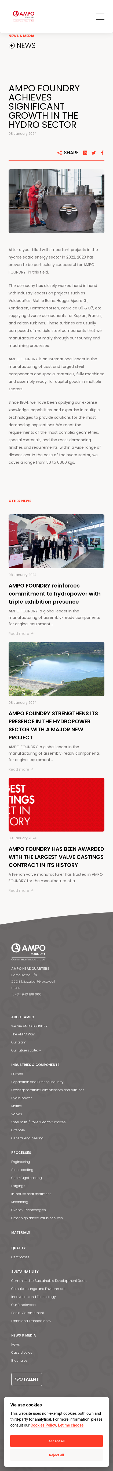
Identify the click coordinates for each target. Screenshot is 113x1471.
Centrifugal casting (26, 1178)
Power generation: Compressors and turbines (47, 1090)
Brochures (19, 1360)
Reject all (56, 1455)
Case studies (21, 1352)
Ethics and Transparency (31, 1321)
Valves (16, 1114)
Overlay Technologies (28, 1210)
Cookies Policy (43, 1425)
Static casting (22, 1169)
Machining (19, 1202)
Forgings (18, 1186)
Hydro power (21, 1098)
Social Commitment (27, 1313)
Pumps (17, 1074)
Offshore (18, 1130)
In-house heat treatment (31, 1194)
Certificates (20, 1257)
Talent (27, 1379)
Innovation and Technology (33, 1296)
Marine (16, 1106)
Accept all (56, 1441)
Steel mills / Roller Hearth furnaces (38, 1122)
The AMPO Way (23, 1034)
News (15, 1344)
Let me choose (70, 1425)
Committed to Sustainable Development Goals (49, 1280)
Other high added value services (37, 1218)
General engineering (27, 1138)
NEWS (25, 45)
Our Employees (23, 1304)
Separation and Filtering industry (37, 1082)
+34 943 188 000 (27, 994)
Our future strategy (26, 1050)
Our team (18, 1042)
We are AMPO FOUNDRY (29, 1026)
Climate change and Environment (38, 1288)
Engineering (20, 1161)
